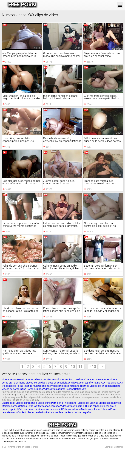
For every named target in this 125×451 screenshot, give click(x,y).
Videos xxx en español (50, 409)
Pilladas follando (71, 409)
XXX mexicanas (109, 382)
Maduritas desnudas (34, 379)
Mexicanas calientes (110, 402)
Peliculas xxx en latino (34, 412)
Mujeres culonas (42, 385)
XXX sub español (92, 406)
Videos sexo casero (12, 379)
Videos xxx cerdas (36, 382)
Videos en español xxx (58, 382)
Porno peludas (35, 389)
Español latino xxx (76, 389)
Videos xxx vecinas (88, 402)
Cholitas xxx (8, 402)
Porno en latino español (64, 402)
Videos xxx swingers (71, 406)
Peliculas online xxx (57, 412)
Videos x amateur (27, 409)
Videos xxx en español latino (105, 385)
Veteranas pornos (79, 385)
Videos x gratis (24, 402)
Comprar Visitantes (114, 447)
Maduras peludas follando (95, 409)
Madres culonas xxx (57, 379)
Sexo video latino (41, 402)
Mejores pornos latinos (14, 406)
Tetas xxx (32, 406)
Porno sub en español (79, 412)
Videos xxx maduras (54, 389)
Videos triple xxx (60, 385)
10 (73, 366)
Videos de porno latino (14, 389)
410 (93, 366)
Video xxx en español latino (85, 382)
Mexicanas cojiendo (49, 406)
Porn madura (76, 379)
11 (80, 366)
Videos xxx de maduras (96, 379)
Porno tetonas (24, 385)
